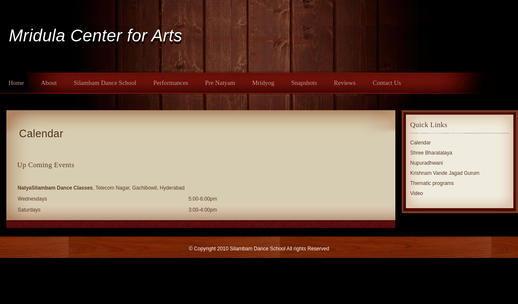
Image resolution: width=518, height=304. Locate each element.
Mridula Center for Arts (95, 35)
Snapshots (304, 82)
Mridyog (263, 82)
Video (416, 193)
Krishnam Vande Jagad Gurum (445, 173)
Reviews (345, 82)
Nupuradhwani (426, 163)
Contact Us (387, 82)
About (49, 82)
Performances (170, 82)
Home (16, 82)
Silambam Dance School (105, 82)
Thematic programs (432, 183)
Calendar (41, 133)
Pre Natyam (220, 82)
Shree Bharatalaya (431, 153)
